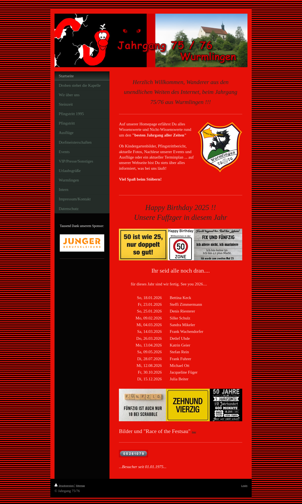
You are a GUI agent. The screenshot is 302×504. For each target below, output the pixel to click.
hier (194, 432)
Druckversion (64, 485)
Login (244, 485)
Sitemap (80, 485)
